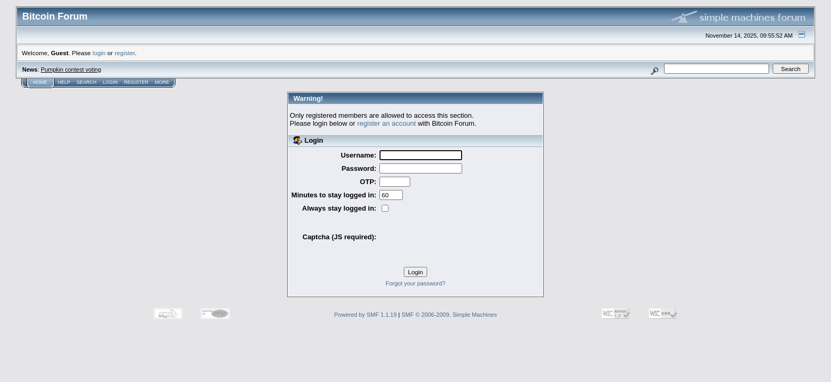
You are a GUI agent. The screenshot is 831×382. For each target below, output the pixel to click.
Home (40, 82)
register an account (386, 123)
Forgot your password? (416, 283)
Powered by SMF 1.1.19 (365, 314)
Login (110, 82)
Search (87, 82)
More (162, 82)
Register (136, 82)
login (99, 52)
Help (64, 82)
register (124, 52)
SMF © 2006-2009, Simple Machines (449, 314)
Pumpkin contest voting (71, 69)
